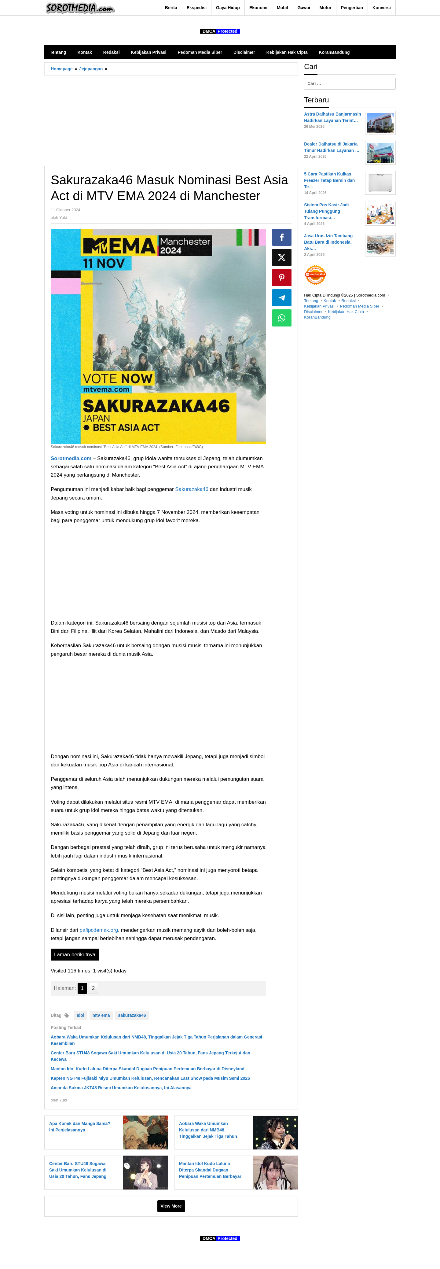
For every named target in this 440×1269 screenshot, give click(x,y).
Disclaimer (313, 311)
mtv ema (101, 1015)
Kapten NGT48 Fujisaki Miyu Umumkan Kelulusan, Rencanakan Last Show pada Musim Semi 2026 (150, 1078)
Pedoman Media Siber (359, 306)
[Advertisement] (171, 120)
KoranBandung (317, 317)
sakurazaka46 (132, 1015)
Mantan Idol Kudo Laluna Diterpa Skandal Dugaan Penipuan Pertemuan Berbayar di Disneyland (147, 1068)
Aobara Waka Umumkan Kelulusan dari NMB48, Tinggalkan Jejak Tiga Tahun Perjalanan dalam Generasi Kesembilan (208, 1136)
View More (171, 1206)
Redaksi (348, 300)
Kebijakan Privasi (319, 306)
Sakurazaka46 (192, 489)
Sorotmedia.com (71, 458)
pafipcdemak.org (98, 930)
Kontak (330, 300)
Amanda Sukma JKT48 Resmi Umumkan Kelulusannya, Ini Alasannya (121, 1087)
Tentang (311, 300)
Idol (80, 1015)
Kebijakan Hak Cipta (346, 311)
